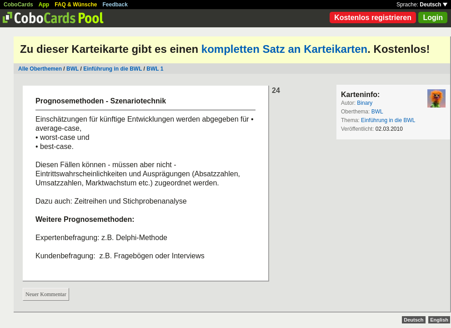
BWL (73, 69)
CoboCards (18, 4)
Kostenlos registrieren (372, 17)
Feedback (115, 4)
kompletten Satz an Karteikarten (284, 49)
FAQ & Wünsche (76, 4)
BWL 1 (154, 69)
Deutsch (433, 4)
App (44, 4)
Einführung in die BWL (112, 69)
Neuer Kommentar (45, 294)
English (439, 320)
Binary (364, 103)
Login (433, 17)
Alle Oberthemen (40, 69)
